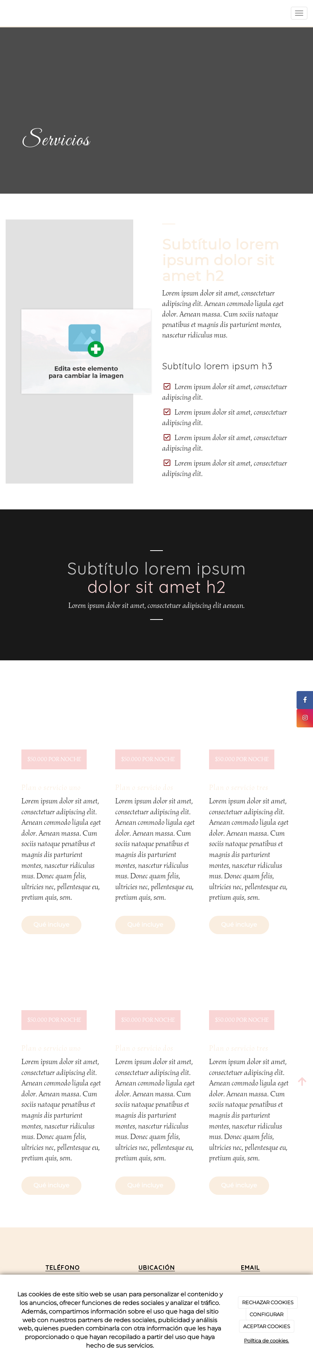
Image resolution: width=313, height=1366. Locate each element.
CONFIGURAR (266, 1314)
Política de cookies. (266, 1341)
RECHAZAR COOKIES (267, 1302)
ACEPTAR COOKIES (266, 1326)
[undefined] (62, 734)
